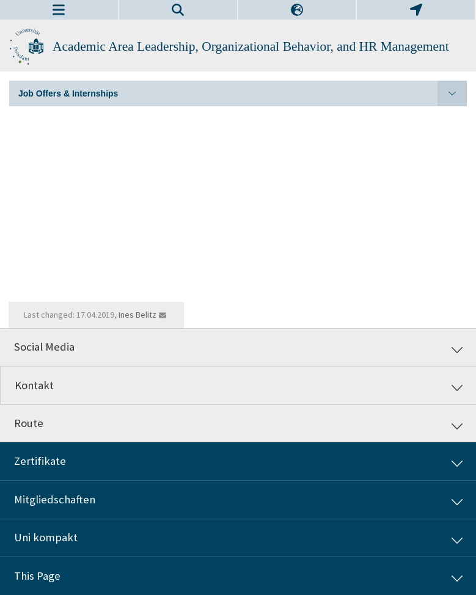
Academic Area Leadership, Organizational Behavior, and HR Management (251, 46)
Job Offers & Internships (242, 93)
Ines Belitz (137, 314)
